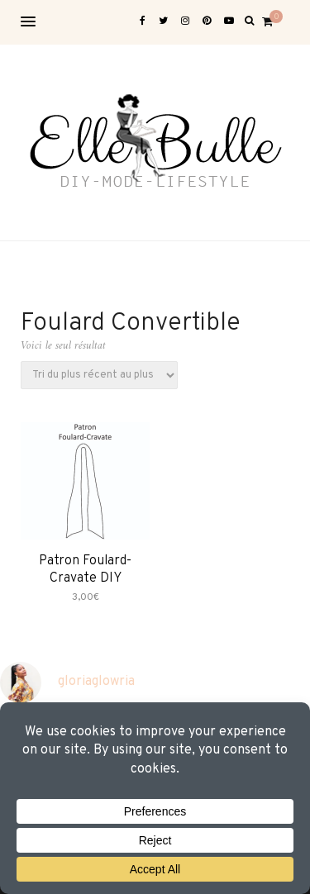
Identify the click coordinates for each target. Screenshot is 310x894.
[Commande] (99, 375)
